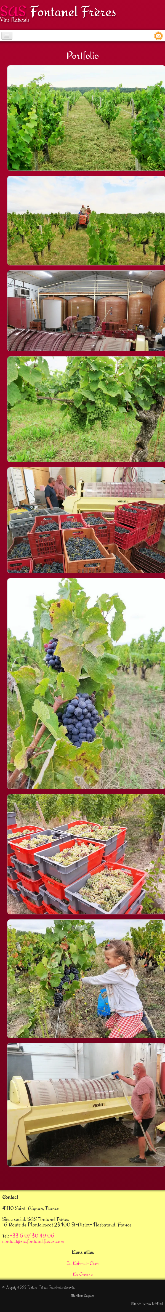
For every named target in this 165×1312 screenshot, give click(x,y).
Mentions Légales (82, 1295)
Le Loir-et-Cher (82, 1263)
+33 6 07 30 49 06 (32, 1235)
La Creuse (83, 1274)
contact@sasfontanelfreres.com (33, 1241)
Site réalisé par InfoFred (147, 1304)
